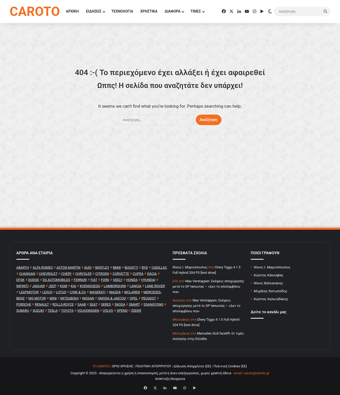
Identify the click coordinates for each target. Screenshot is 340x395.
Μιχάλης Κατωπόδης (270, 291)
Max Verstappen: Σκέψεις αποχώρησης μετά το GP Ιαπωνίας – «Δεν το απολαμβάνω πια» (208, 286)
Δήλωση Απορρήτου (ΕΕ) (192, 366)
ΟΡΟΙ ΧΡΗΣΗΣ (122, 366)
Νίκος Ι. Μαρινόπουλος (272, 267)
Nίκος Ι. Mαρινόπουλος (190, 267)
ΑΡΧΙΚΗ (72, 11)
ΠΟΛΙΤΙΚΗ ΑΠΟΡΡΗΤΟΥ (153, 366)
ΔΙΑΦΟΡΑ (172, 11)
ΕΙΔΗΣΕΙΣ (93, 11)
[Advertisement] (170, 179)
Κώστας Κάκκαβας (268, 275)
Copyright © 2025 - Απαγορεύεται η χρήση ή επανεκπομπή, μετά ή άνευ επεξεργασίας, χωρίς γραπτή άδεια (151, 373)
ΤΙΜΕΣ (195, 11)
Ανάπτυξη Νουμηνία (170, 379)
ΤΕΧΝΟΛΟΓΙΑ (122, 11)
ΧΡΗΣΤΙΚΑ (149, 11)
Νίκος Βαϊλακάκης (268, 283)
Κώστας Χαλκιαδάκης (271, 299)
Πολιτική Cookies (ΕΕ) (230, 366)
